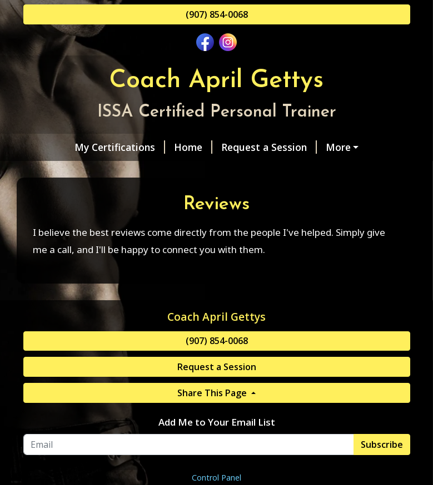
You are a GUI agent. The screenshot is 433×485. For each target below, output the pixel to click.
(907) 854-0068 (217, 14)
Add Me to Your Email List (216, 469)
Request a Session (227, 147)
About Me (60, 171)
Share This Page (213, 439)
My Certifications (77, 147)
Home (151, 147)
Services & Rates (327, 147)
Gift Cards (288, 171)
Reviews (350, 171)
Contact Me (217, 171)
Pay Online (57, 194)
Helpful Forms (137, 171)
